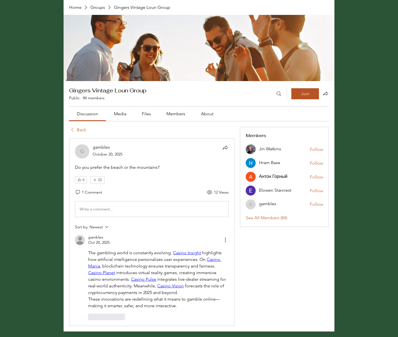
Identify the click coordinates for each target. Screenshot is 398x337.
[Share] (225, 147)
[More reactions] (97, 179)
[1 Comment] (88, 192)
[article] (151, 232)
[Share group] (325, 93)
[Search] (279, 93)
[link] (87, 113)
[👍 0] (81, 179)
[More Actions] (225, 240)
